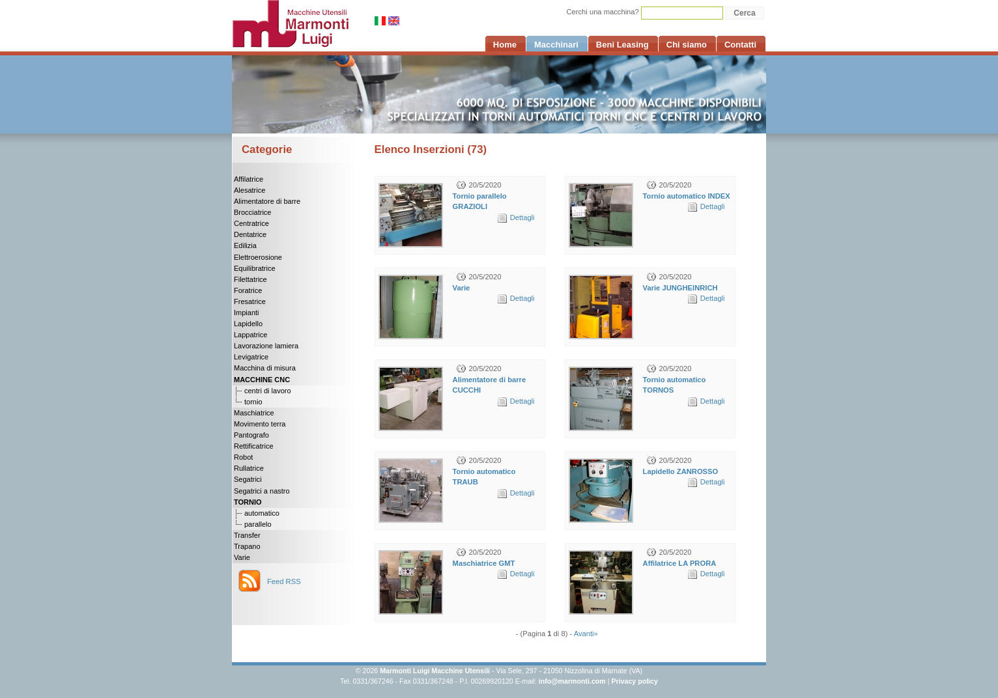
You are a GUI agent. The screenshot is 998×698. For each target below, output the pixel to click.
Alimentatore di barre (267, 201)
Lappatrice (250, 335)
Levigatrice (251, 357)
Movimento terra (259, 424)
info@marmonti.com (572, 681)
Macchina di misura (265, 368)
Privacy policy (634, 681)
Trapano (247, 546)
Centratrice (251, 223)
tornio (253, 402)
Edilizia (245, 245)
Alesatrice (249, 190)
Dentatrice (250, 234)
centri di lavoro (267, 391)
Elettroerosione (258, 257)
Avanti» (586, 633)
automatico (261, 513)
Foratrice (248, 290)
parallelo (258, 524)
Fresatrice (250, 301)
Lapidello (248, 324)
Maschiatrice (254, 413)
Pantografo (251, 435)
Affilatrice (248, 179)
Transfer (247, 535)
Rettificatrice (254, 446)
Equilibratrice (255, 268)
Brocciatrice (252, 212)
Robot (243, 457)
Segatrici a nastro (262, 491)
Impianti (246, 312)
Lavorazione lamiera (266, 346)
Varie (242, 557)
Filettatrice (250, 279)
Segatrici (248, 479)
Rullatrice (249, 468)
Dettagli (522, 217)
